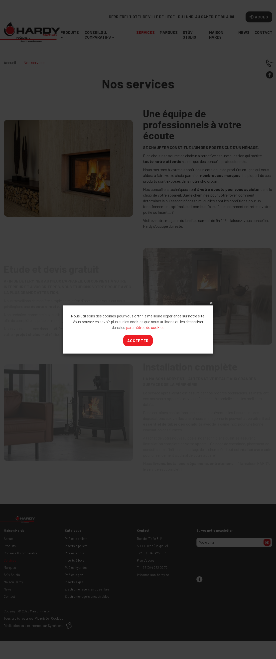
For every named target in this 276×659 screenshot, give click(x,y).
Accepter (138, 340)
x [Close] (211, 303)
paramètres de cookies (145, 327)
